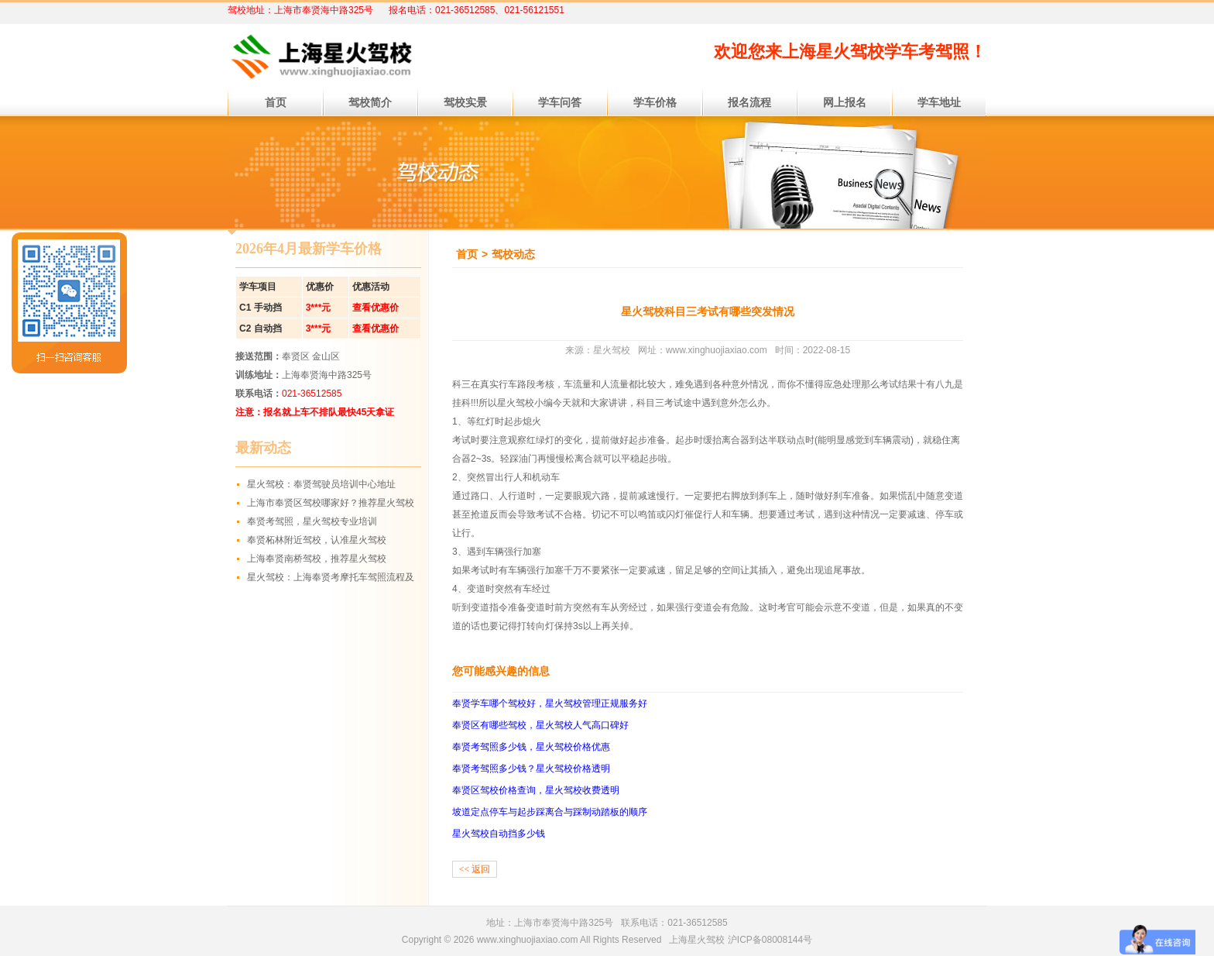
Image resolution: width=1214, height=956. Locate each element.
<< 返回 (475, 869)
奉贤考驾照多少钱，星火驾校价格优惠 (531, 746)
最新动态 (263, 448)
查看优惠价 (375, 307)
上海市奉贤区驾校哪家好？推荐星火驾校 (330, 502)
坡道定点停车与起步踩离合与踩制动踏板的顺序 (549, 811)
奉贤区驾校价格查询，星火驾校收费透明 (535, 790)
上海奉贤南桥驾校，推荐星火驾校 (316, 558)
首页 (467, 254)
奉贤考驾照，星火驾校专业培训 (312, 521)
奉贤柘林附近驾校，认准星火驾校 (316, 540)
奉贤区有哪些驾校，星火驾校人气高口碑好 (540, 725)
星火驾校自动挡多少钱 (498, 833)
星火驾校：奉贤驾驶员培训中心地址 (321, 484)
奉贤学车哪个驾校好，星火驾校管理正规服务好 (549, 703)
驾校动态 (513, 254)
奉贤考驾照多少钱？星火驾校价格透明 (531, 768)
